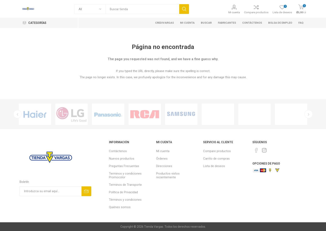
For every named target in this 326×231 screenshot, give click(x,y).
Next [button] (308, 114)
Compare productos (256, 12)
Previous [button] (17, 114)
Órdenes (162, 158)
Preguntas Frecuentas (124, 166)
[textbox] (142, 9)
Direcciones (164, 166)
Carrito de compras (216, 158)
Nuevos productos (121, 158)
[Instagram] (264, 150)
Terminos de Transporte (125, 185)
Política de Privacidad (123, 192)
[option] (35, 114)
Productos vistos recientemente (168, 175)
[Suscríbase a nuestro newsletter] (51, 191)
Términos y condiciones (125, 200)
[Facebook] (256, 150)
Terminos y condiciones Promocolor (125, 175)
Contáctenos (118, 151)
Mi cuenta (234, 12)
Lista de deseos (214, 166)
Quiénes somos (120, 207)
